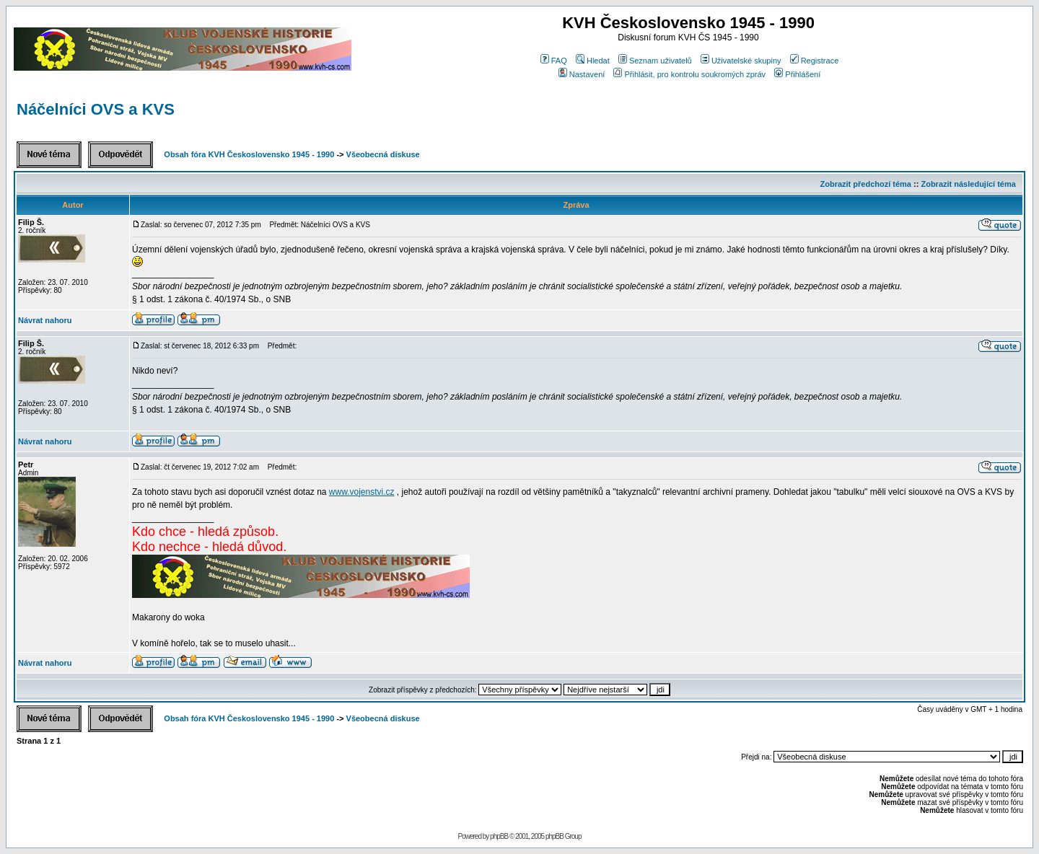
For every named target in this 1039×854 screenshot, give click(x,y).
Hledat (593, 60)
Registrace (814, 60)
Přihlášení (797, 74)
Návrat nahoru (45, 320)
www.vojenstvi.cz (362, 492)
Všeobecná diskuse (383, 154)
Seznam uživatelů (655, 60)
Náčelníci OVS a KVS (96, 109)
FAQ (553, 60)
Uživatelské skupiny (741, 60)
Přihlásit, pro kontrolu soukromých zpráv (689, 74)
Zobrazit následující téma (968, 184)
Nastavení (581, 74)
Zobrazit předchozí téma (865, 184)
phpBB (499, 836)
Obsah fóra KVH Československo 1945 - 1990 (249, 154)
